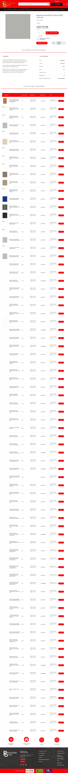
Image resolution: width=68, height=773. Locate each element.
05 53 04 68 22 (57, 4)
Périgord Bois (8, 4)
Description (5, 56)
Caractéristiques (44, 56)
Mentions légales (60, 758)
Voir (61, 100)
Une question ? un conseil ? (45, 38)
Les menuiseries (42, 753)
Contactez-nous (60, 750)
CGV (58, 760)
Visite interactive (60, 765)
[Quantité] (39, 33)
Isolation (40, 761)
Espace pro (57, 1)
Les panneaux (41, 755)
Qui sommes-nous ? (61, 753)
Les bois (40, 757)
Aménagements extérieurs (44, 759)
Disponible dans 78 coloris (60, 43)
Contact (23, 761)
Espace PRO (59, 762)
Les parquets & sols (42, 750)
